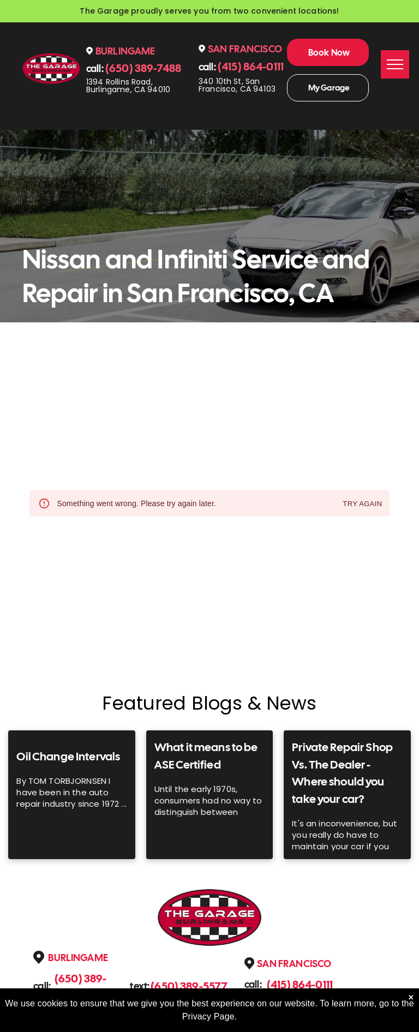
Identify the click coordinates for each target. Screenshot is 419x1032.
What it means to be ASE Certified (206, 756)
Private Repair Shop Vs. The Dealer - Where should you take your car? (342, 773)
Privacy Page (208, 1016)
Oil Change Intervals (68, 756)
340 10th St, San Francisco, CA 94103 (237, 85)
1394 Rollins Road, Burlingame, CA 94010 (128, 85)
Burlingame (125, 51)
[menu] (395, 64)
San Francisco (245, 49)
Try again (362, 504)
